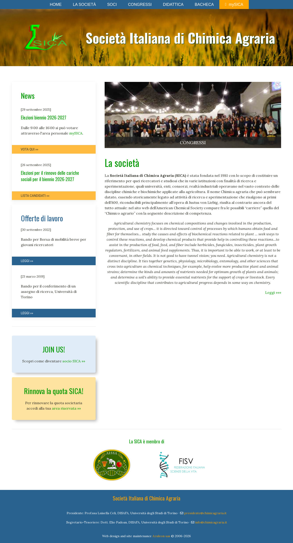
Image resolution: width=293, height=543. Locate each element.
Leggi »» (27, 261)
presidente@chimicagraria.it (205, 513)
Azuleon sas (161, 536)
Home (56, 4)
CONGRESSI (193, 142)
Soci (112, 4)
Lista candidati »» (35, 195)
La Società (84, 4)
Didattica (173, 4)
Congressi (140, 4)
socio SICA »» (73, 361)
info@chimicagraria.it (211, 522)
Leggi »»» (273, 292)
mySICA (234, 4)
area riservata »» (66, 408)
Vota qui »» (29, 149)
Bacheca (204, 4)
